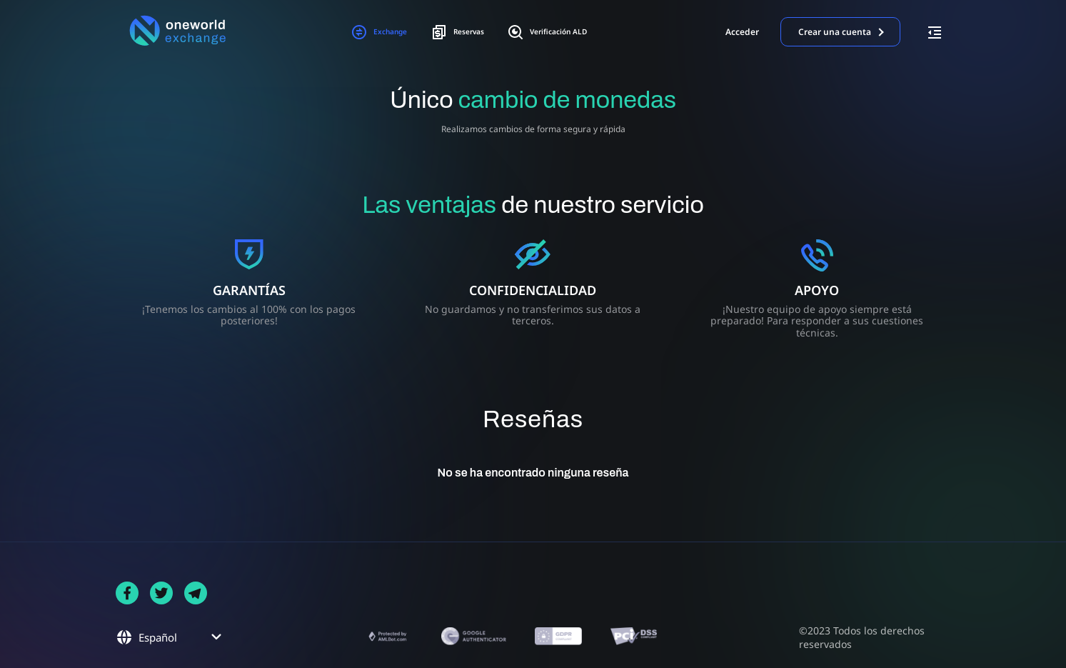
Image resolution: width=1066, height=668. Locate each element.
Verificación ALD (563, 32)
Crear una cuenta (834, 32)
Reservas (453, 32)
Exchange (359, 32)
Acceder (742, 32)
